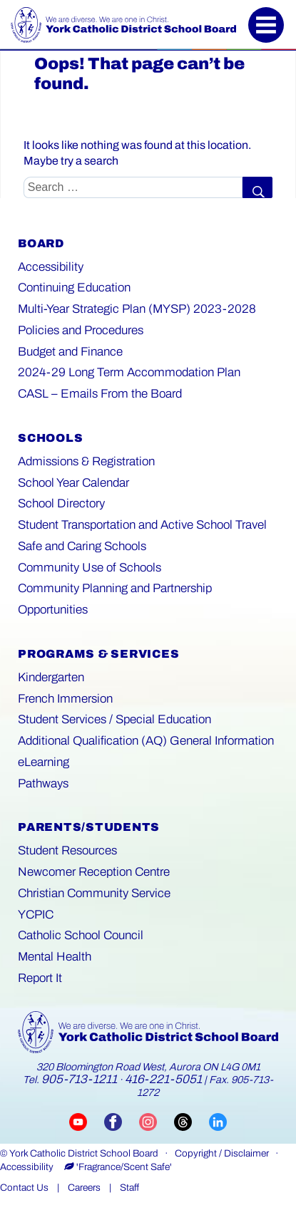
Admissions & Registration (86, 461)
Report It (40, 978)
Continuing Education (74, 287)
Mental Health (54, 956)
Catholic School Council (80, 935)
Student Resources (67, 850)
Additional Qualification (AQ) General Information (146, 741)
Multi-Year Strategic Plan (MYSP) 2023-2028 (137, 309)
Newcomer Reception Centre (94, 872)
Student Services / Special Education (114, 719)
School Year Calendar (73, 483)
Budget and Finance (70, 351)
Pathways (43, 783)
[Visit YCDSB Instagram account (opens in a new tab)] (156, 1121)
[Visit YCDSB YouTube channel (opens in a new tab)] (86, 1121)
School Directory (61, 503)
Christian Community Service (94, 893)
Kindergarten (51, 677)
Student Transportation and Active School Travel (142, 525)
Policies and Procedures (80, 330)
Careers (84, 1187)
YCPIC (35, 914)
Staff (129, 1187)
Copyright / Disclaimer (222, 1153)
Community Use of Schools (89, 567)
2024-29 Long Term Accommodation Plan (129, 372)
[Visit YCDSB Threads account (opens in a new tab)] (191, 1121)
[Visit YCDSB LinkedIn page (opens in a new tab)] (218, 1121)
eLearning (43, 762)
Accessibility (50, 267)
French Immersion (65, 698)
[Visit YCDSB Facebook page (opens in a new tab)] (121, 1121)
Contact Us (24, 1187)
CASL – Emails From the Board (100, 393)
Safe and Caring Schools (82, 546)
